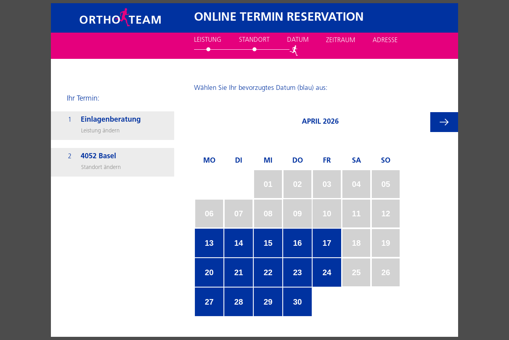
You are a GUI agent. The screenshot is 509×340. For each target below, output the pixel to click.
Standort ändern (101, 168)
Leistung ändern (100, 131)
